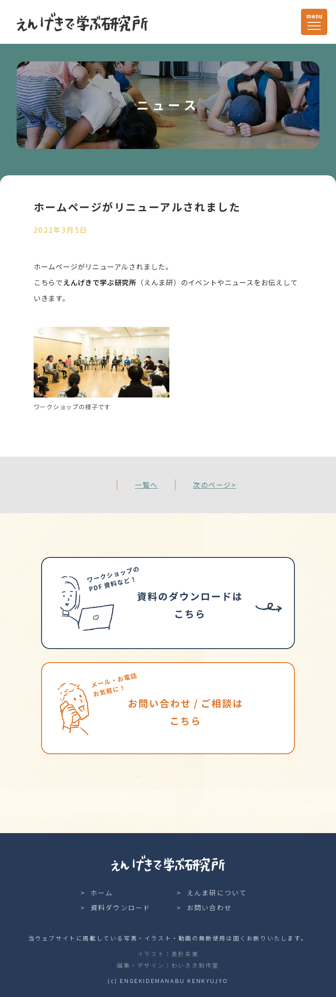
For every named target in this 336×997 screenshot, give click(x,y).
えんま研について (217, 892)
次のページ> (214, 484)
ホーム (102, 892)
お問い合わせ (209, 907)
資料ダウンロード (121, 907)
